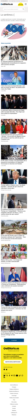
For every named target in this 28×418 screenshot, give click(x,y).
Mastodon (14, 414)
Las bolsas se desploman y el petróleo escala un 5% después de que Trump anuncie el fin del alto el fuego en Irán (14, 333)
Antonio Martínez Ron (5, 240)
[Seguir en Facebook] (9, 375)
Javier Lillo (3, 66)
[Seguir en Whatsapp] (22, 375)
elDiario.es (3, 312)
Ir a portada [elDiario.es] (14, 340)
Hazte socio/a (20, 4)
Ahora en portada (6, 43)
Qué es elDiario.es (14, 385)
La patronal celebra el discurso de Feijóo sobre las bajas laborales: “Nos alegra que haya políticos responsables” (13, 112)
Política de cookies (14, 404)
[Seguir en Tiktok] (20, 375)
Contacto (14, 406)
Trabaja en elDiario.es (14, 389)
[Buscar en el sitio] (12, 9)
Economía (3, 115)
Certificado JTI (14, 412)
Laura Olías (3, 90)
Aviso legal (14, 395)
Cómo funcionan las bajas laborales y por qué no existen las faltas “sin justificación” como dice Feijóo (13, 87)
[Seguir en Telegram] (11, 375)
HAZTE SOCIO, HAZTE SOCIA (12, 362)
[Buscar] (23, 9)
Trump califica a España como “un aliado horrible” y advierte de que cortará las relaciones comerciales (13, 186)
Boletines (14, 410)
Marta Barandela (4, 141)
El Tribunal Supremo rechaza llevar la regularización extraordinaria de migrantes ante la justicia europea (13, 63)
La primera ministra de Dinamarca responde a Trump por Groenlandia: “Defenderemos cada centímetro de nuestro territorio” (14, 284)
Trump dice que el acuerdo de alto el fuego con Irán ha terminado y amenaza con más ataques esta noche (13, 308)
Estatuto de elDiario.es (14, 391)
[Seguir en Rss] (4, 377)
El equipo (14, 387)
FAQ (14, 399)
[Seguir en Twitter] (7, 375)
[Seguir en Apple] (6, 369)
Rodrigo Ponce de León (6, 190)
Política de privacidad (14, 397)
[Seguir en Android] (4, 369)
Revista (14, 408)
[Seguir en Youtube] (17, 375)
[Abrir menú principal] (26, 4)
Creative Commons (14, 393)
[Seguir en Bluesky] (4, 375)
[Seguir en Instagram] (14, 375)
